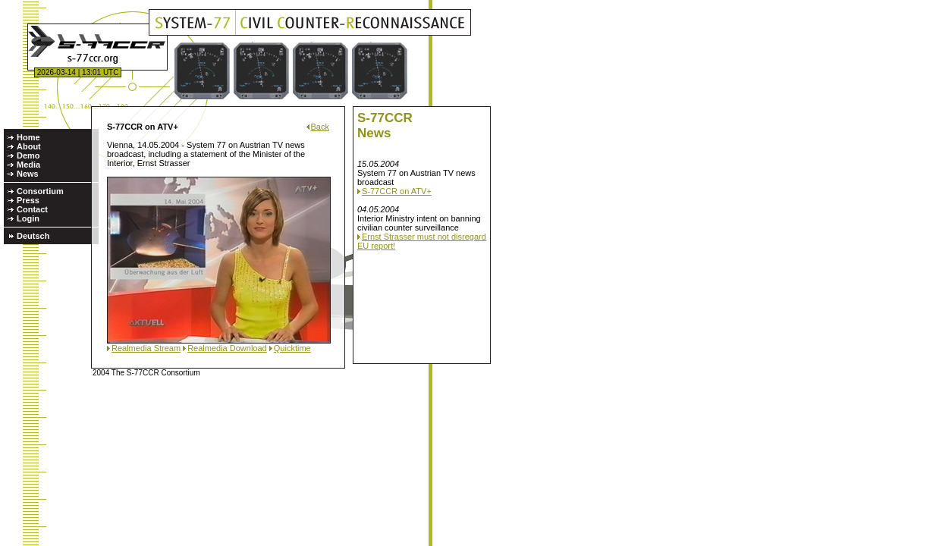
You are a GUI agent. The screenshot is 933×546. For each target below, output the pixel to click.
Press (28, 200)
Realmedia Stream (146, 348)
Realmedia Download (227, 348)
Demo (28, 155)
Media (28, 164)
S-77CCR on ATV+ (397, 191)
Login (28, 218)
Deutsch (33, 235)
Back (320, 126)
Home (28, 137)
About (29, 146)
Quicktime (292, 348)
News (28, 173)
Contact (32, 209)
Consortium (40, 191)
